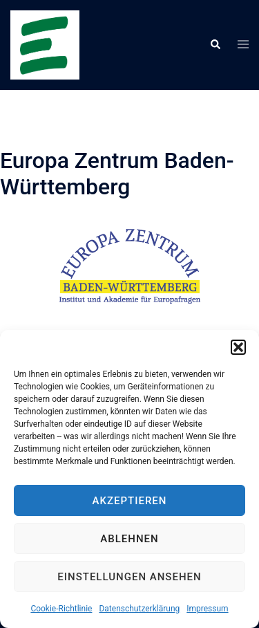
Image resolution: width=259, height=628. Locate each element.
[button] (238, 347)
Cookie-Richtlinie (61, 608)
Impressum (207, 608)
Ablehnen (129, 539)
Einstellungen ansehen (129, 577)
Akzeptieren (130, 501)
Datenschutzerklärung (139, 608)
